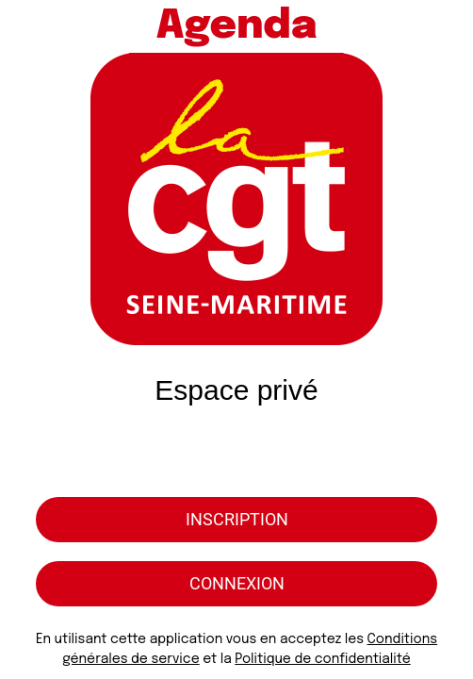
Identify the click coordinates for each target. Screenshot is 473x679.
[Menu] (26, 26)
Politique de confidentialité (322, 659)
